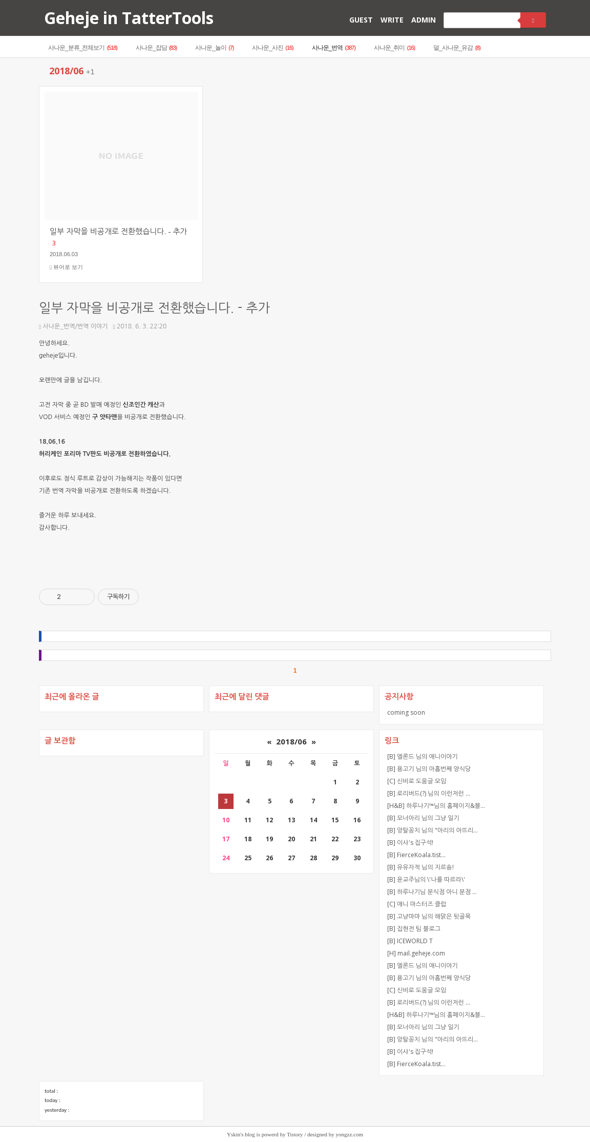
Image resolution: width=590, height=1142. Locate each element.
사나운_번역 (333, 47)
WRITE (392, 20)
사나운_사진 (272, 47)
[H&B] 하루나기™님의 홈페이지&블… (436, 805)
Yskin (233, 1134)
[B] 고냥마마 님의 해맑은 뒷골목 (429, 916)
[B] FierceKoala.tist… (416, 854)
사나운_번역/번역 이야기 (73, 326)
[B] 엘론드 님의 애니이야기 (422, 756)
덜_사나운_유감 (456, 47)
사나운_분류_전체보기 (82, 47)
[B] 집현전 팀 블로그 (413, 928)
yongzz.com (349, 1134)
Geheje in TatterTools (129, 18)
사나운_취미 (394, 47)
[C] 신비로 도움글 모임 (416, 781)
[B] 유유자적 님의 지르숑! (420, 867)
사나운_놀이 (214, 47)
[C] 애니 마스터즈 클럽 (416, 904)
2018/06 (291, 741)
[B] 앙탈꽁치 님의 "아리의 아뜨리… (432, 830)
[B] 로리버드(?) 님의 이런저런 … (428, 793)
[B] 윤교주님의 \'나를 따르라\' (426, 879)
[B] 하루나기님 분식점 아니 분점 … (432, 891)
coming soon (406, 712)
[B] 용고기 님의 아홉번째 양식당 (429, 768)
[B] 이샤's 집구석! (410, 842)
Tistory (295, 1134)
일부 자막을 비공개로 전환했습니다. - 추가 (154, 308)
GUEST (361, 20)
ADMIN (423, 20)
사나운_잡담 (156, 47)
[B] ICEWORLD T (410, 941)
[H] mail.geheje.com (416, 953)
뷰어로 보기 (66, 267)
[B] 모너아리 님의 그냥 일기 (423, 818)
